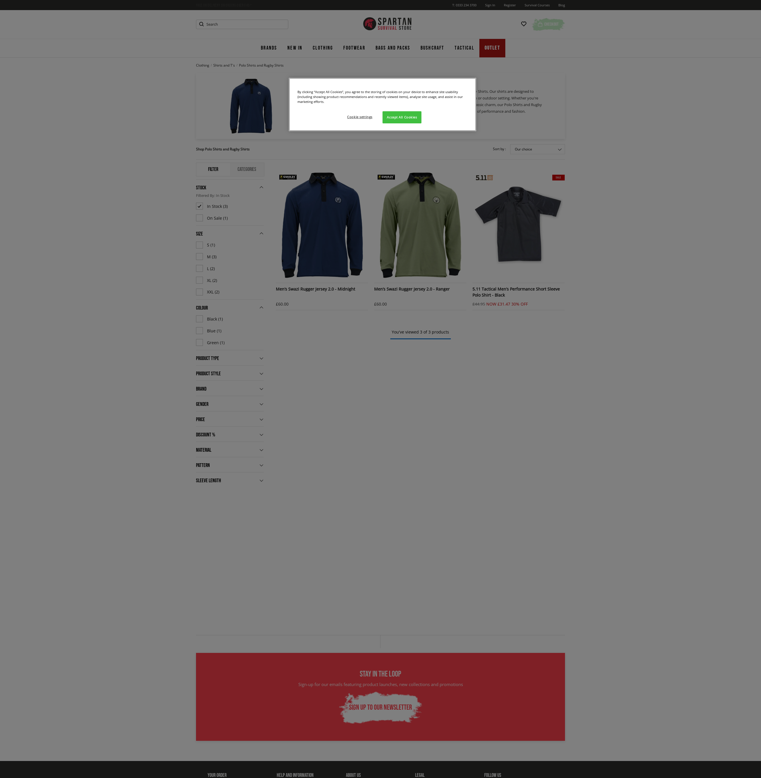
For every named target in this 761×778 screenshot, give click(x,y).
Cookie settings (359, 117)
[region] (382, 104)
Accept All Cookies (402, 117)
